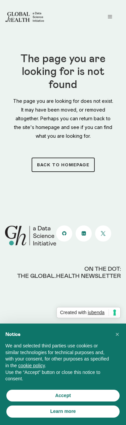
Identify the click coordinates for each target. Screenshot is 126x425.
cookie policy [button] (31, 365)
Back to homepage (63, 164)
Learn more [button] (63, 411)
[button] (117, 334)
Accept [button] (63, 395)
